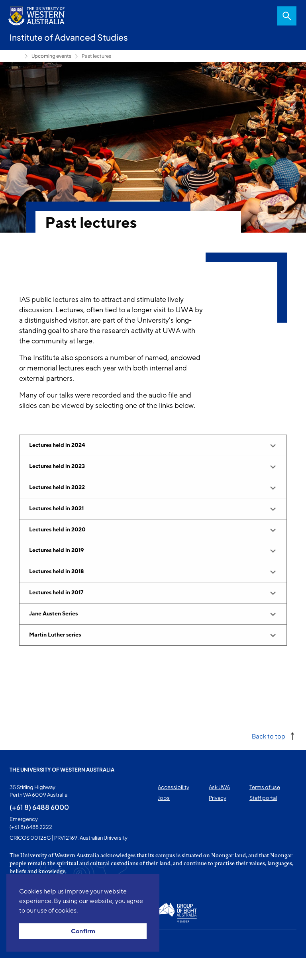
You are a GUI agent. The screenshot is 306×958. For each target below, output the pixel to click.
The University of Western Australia (62, 769)
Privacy (217, 798)
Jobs (164, 798)
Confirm (83, 931)
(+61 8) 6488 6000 (39, 807)
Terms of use (264, 787)
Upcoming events (51, 56)
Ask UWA (219, 787)
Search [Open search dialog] (286, 15)
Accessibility (173, 787)
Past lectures (96, 56)
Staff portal (263, 798)
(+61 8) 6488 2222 (31, 827)
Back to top (268, 736)
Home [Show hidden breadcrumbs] (16, 56)
